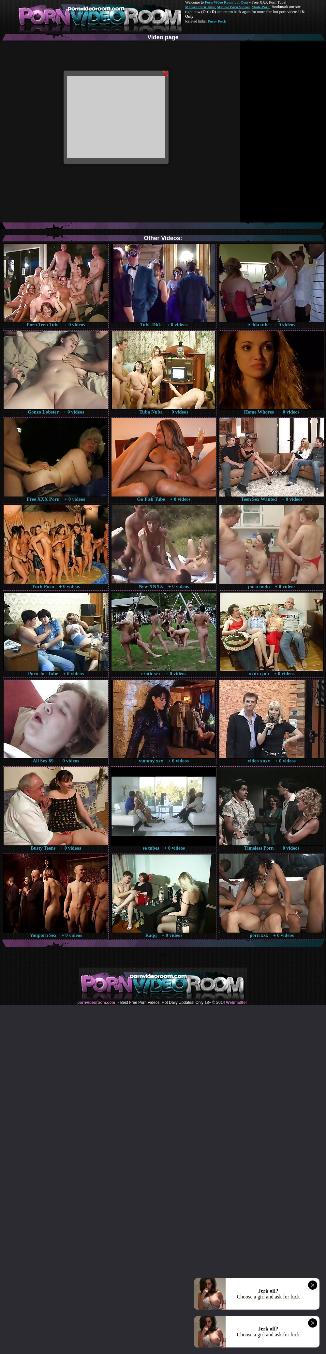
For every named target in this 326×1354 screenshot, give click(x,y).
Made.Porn (261, 7)
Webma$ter (236, 1002)
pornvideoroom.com (96, 1002)
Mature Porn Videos (233, 7)
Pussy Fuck (217, 21)
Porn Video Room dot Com (226, 2)
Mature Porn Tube (200, 7)
